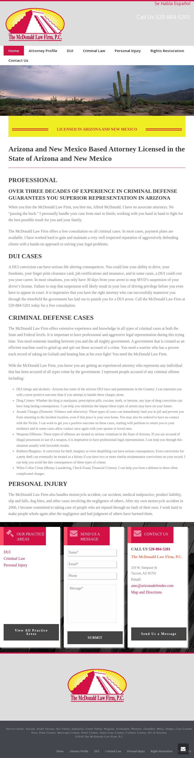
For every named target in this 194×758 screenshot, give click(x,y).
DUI (70, 50)
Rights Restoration (167, 50)
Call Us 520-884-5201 (163, 16)
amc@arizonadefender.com (152, 586)
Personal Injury (128, 50)
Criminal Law (94, 50)
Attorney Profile (43, 50)
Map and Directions (146, 592)
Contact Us (18, 60)
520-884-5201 (160, 549)
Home (13, 50)
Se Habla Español (172, 3)
